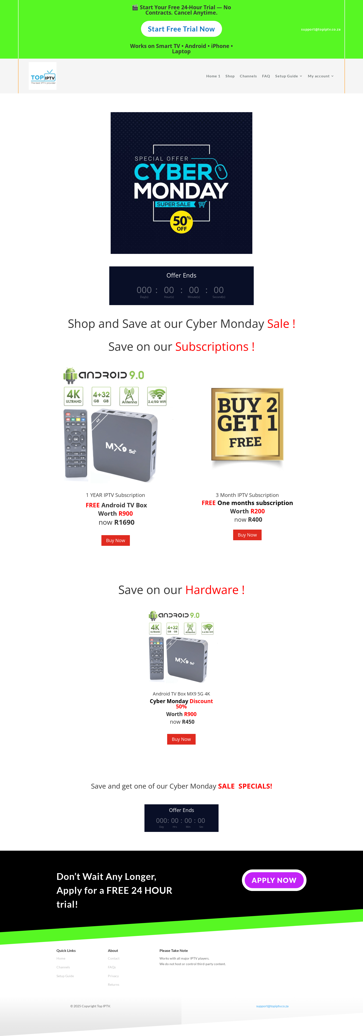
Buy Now (115, 540)
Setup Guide (286, 76)
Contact (113, 958)
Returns (113, 984)
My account (319, 76)
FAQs (112, 967)
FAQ (266, 76)
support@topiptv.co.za (272, 1006)
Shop (230, 76)
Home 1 (213, 76)
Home (60, 958)
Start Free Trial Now (181, 29)
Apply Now (274, 880)
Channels (248, 76)
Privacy (113, 976)
